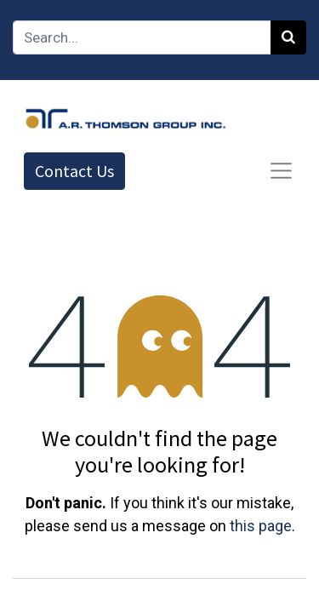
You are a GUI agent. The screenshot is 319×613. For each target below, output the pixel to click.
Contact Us (74, 170)
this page (261, 526)
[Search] (288, 37)
